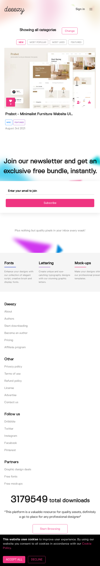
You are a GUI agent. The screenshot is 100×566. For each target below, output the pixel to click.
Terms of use (12, 373)
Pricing (8, 340)
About (8, 311)
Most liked (58, 42)
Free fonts (10, 476)
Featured (76, 42)
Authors (9, 318)
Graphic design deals (17, 469)
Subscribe (50, 203)
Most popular (38, 42)
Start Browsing (50, 529)
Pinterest (10, 450)
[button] (91, 9)
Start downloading (16, 326)
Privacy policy (13, 366)
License (9, 388)
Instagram (10, 436)
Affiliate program (15, 347)
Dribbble (9, 421)
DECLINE (36, 559)
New (21, 42)
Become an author (15, 333)
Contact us (11, 402)
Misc (8, 122)
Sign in (80, 9)
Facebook (10, 443)
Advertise (10, 395)
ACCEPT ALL (14, 559)
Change (70, 31)
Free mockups (13, 483)
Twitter (8, 428)
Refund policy (13, 381)
